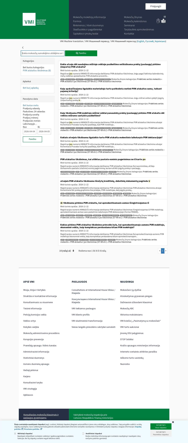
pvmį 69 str (97, 215)
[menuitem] (89, 17)
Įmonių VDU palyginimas (131, 333)
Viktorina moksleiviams (131, 314)
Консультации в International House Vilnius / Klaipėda (93, 301)
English (140, 41)
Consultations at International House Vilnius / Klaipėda (93, 291)
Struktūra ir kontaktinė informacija (40, 296)
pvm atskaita (70, 79)
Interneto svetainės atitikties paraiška (138, 351)
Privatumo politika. (32, 429)
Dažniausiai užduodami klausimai (136, 302)
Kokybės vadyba (31, 327)
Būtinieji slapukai (23, 433)
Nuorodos (125, 364)
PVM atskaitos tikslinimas (37, 70)
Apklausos (28, 395)
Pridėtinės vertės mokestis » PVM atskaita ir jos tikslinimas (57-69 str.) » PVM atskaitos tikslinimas (111, 80)
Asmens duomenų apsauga (36, 364)
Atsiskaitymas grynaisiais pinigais (136, 296)
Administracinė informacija (36, 351)
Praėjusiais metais (31, 120)
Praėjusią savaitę (31, 114)
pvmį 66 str (88, 215)
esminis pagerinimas (67, 172)
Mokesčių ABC (127, 308)
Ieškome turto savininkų (131, 358)
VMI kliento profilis (81, 314)
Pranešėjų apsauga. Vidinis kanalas (39, 345)
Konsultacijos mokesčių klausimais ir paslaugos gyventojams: (41, 416)
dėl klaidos (127, 193)
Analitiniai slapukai (92, 433)
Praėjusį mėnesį (30, 117)
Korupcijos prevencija (33, 339)
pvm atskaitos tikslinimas (102, 79)
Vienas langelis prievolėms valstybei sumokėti (93, 327)
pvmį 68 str (112, 172)
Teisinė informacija (32, 308)
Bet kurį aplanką (30, 88)
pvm (62, 79)
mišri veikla (88, 79)
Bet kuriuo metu (30, 105)
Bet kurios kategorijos (33, 67)
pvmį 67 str (79, 79)
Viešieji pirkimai (30, 370)
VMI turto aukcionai (129, 327)
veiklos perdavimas (72, 240)
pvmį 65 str (97, 193)
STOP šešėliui (126, 339)
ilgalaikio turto (116, 104)
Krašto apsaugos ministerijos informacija (140, 345)
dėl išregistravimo (126, 215)
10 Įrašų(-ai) (66, 250)
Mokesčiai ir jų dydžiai (130, 290)
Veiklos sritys (29, 321)
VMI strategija (30, 388)
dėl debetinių (117, 193)
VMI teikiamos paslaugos (84, 308)
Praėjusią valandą (31, 108)
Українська (160, 41)
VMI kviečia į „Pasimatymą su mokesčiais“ (140, 321)
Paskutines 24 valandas (34, 111)
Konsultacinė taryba (32, 382)
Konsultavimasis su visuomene (38, 302)
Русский (149, 41)
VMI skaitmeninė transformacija (87, 321)
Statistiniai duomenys (33, 358)
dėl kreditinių (107, 193)
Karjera (26, 376)
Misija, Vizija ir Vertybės (34, 290)
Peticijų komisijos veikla (34, 314)
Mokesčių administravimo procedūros (41, 333)
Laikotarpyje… (30, 124)
